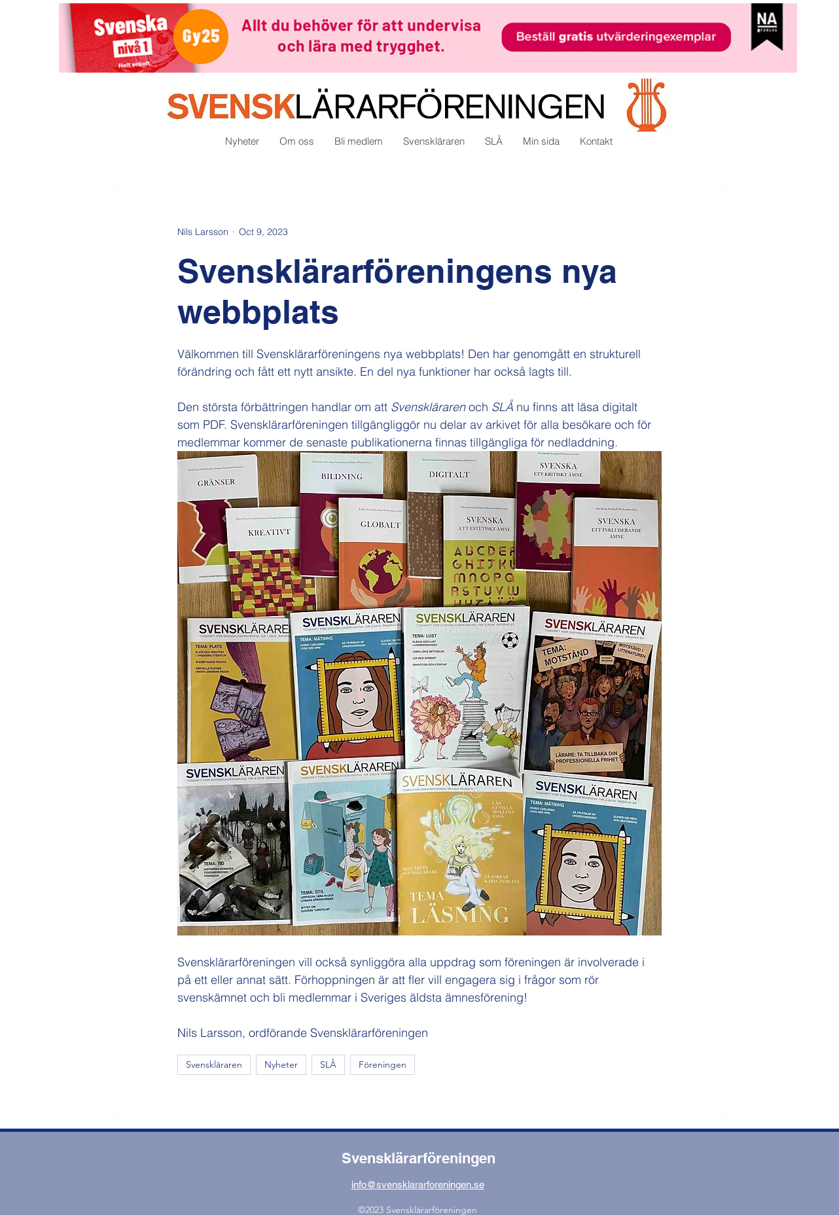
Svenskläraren (214, 1064)
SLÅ (328, 1064)
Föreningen (382, 1064)
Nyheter (281, 1064)
